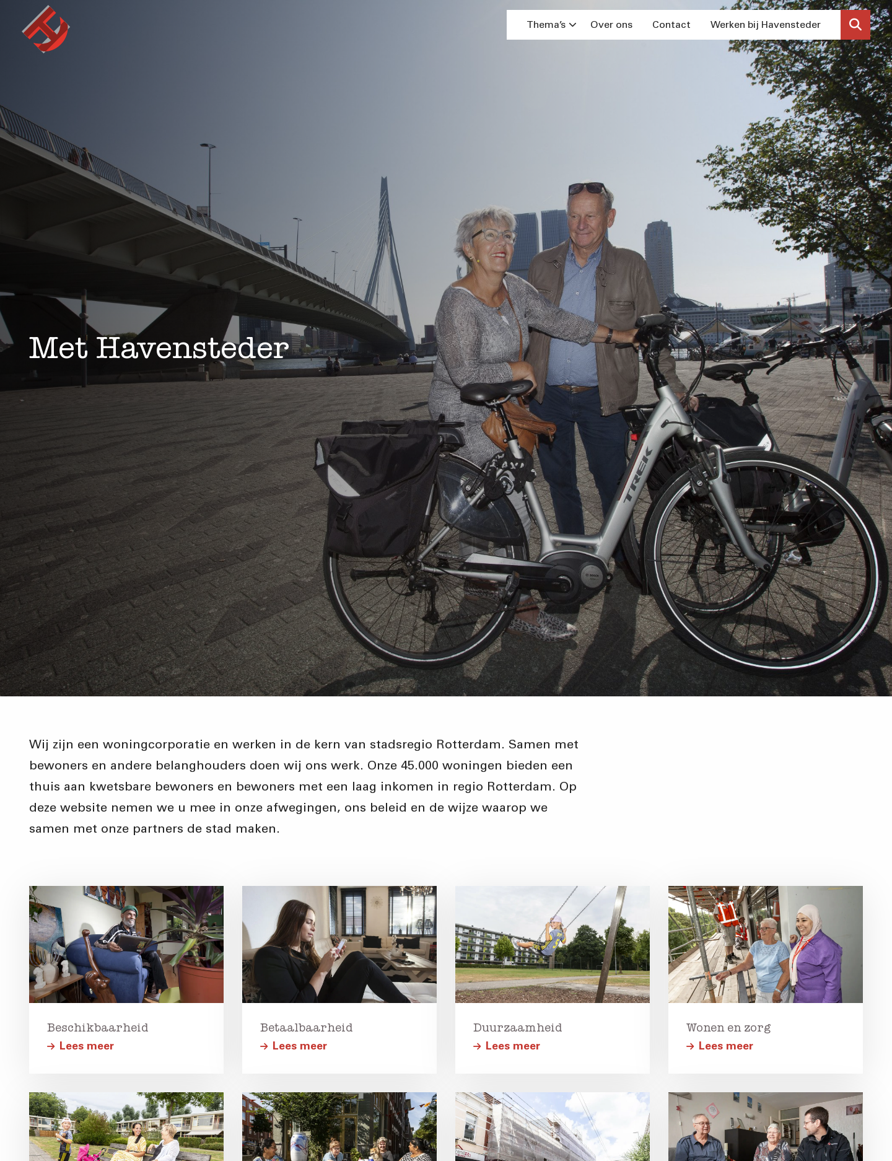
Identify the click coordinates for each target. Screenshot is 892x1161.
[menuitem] (548, 25)
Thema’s (552, 24)
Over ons (611, 24)
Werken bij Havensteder (766, 24)
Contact (671, 24)
